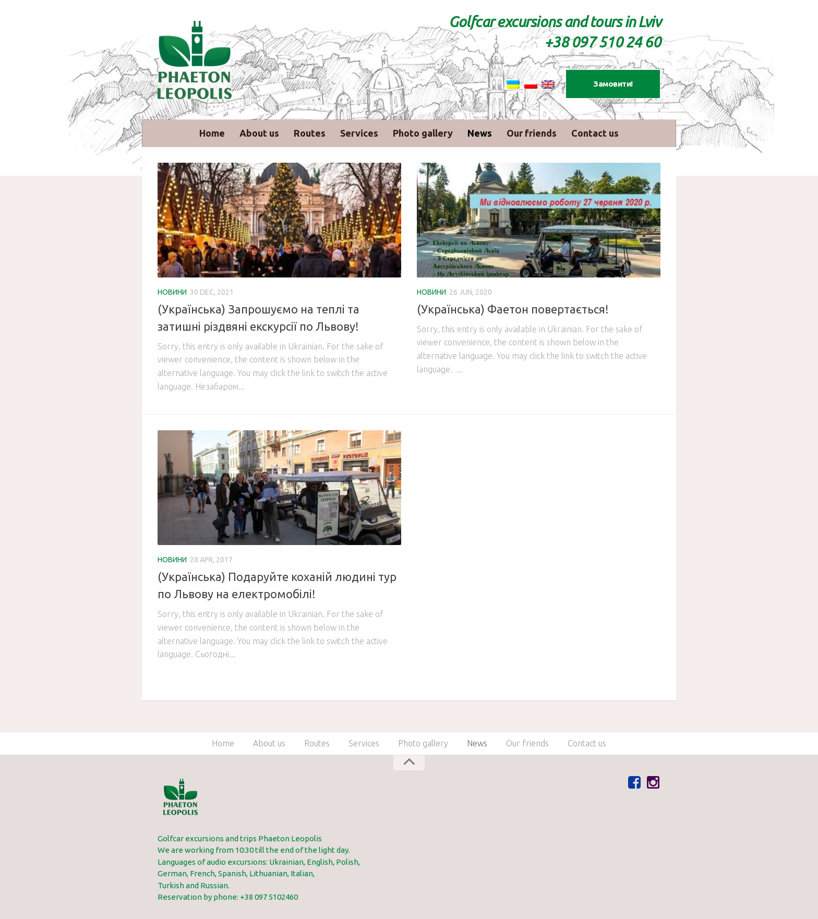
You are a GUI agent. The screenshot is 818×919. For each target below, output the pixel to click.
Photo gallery (423, 133)
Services (359, 133)
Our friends (532, 133)
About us (259, 133)
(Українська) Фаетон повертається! (513, 309)
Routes (310, 133)
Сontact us (595, 133)
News (479, 133)
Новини (172, 292)
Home (212, 133)
